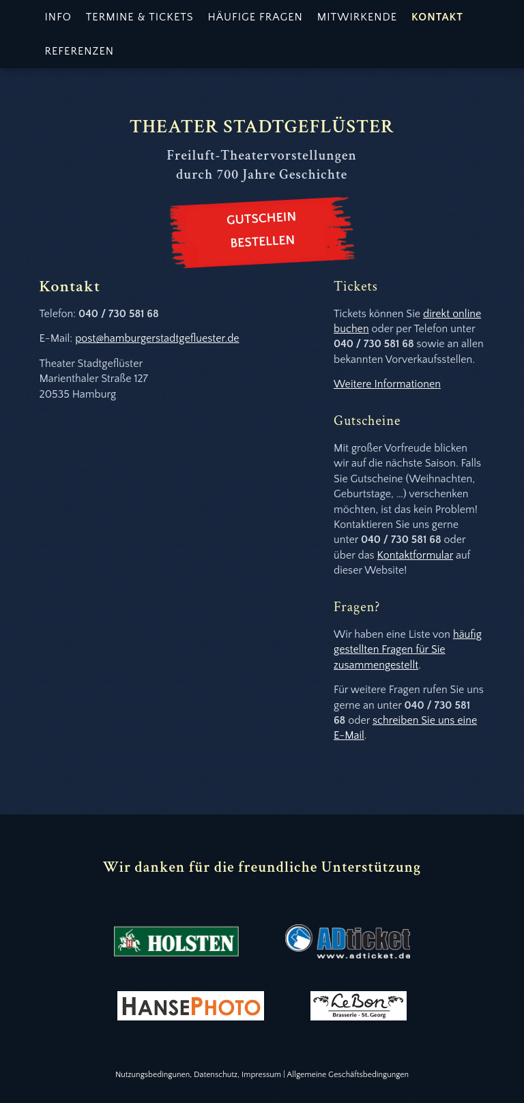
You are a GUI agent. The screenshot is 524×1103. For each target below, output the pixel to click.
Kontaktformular (415, 555)
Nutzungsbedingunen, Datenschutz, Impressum (198, 1074)
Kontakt (437, 17)
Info (58, 17)
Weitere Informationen (387, 384)
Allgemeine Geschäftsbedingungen (348, 1074)
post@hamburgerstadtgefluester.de (157, 338)
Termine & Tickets (140, 17)
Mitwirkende (357, 17)
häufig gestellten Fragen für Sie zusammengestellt (408, 649)
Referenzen (80, 51)
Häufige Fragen (255, 17)
